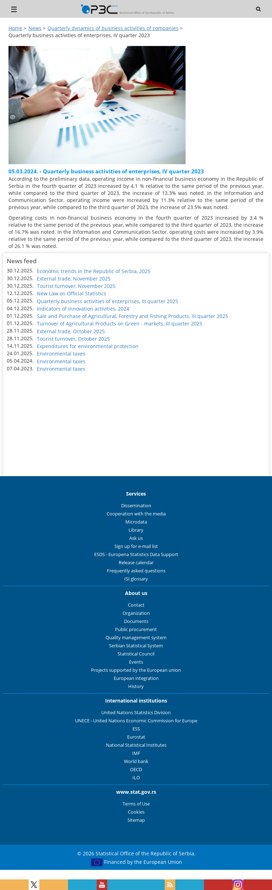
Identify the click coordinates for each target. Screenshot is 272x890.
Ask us (136, 538)
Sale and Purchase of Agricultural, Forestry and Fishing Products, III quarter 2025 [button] (132, 316)
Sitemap (136, 820)
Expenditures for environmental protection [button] (87, 346)
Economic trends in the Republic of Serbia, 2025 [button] (94, 271)
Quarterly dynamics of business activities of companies (112, 28)
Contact (136, 605)
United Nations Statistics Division (136, 713)
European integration (136, 678)
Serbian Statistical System (136, 646)
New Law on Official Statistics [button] (71, 293)
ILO (136, 778)
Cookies (136, 812)
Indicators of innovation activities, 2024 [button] (83, 308)
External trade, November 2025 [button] (73, 278)
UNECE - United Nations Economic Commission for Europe (136, 721)
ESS (136, 729)
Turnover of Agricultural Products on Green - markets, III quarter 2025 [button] (119, 323)
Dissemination (136, 506)
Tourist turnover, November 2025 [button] (76, 286)
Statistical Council (136, 654)
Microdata (136, 522)
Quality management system (136, 638)
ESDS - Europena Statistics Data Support (136, 554)
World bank (136, 761)
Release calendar (136, 563)
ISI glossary (136, 579)
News (34, 28)
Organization (136, 613)
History (136, 686)
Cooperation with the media (136, 514)
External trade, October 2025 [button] (71, 331)
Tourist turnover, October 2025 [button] (73, 338)
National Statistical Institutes (136, 745)
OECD (136, 770)
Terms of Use (136, 804)
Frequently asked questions (136, 571)
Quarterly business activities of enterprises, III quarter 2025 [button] (107, 301)
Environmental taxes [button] (61, 353)
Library (136, 530)
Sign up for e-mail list (136, 546)
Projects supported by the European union (136, 670)
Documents (136, 621)
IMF (136, 753)
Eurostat (136, 737)
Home (15, 28)
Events (136, 662)
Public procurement (136, 629)
